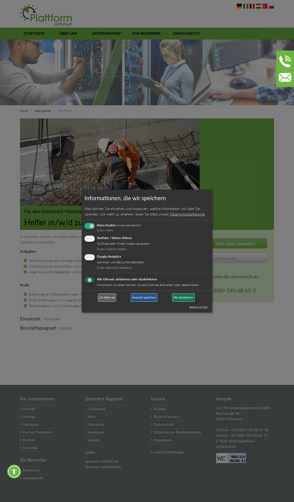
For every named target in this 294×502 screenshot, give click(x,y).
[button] (14, 471)
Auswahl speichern (144, 297)
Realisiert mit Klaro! (198, 306)
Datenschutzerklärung (187, 214)
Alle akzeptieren (183, 297)
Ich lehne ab (107, 297)
